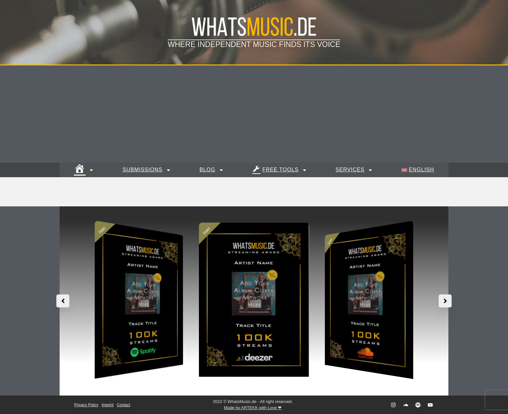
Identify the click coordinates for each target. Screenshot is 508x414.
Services (354, 170)
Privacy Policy (86, 405)
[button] (445, 300)
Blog (212, 170)
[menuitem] (418, 170)
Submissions (146, 170)
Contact (123, 405)
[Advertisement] (254, 114)
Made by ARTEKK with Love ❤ (253, 407)
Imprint (108, 405)
